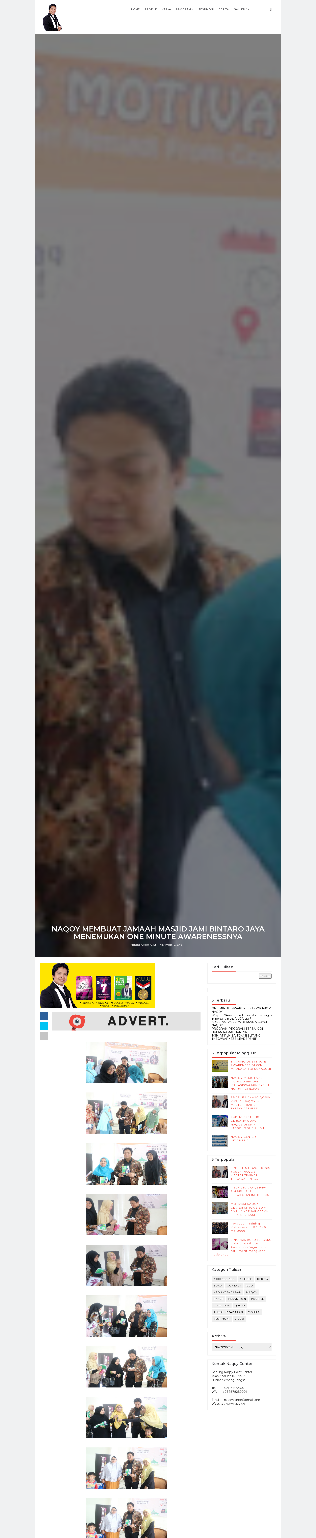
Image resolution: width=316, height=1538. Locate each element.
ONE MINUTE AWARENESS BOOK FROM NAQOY (241, 1010)
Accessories (224, 1278)
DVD (249, 1285)
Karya (166, 9)
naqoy (251, 1292)
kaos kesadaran (227, 1292)
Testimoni (206, 9)
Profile (151, 9)
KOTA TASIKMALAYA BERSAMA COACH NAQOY (240, 1023)
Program (183, 9)
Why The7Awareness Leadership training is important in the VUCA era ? (242, 1016)
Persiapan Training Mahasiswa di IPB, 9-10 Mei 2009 (248, 1227)
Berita (224, 9)
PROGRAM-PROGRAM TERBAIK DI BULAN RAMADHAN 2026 (237, 1030)
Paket (218, 1298)
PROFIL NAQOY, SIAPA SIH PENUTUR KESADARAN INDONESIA (250, 1191)
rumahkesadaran (228, 1312)
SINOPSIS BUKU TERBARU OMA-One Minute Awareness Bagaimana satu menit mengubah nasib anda (242, 1247)
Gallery (240, 9)
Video (239, 1318)
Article (246, 1278)
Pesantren (237, 1298)
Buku (218, 1285)
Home (135, 9)
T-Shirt (254, 1312)
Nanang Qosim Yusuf (143, 944)
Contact (234, 1285)
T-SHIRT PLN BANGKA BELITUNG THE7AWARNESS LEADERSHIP (236, 1037)
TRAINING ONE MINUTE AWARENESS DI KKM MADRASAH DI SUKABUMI (251, 1065)
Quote (240, 1305)
